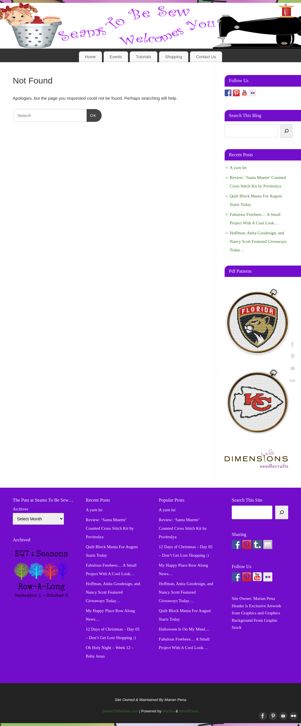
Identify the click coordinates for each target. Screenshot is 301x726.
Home (90, 57)
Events (116, 57)
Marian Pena (264, 598)
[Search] (286, 131)
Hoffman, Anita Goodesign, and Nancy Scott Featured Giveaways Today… (258, 241)
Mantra (168, 711)
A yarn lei (238, 167)
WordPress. (189, 711)
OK (92, 115)
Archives (20, 509)
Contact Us (206, 57)
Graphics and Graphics (260, 613)
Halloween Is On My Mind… (184, 629)
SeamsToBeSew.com (120, 711)
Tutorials (143, 57)
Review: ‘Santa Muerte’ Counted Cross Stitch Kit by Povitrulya (110, 528)
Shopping (173, 57)
